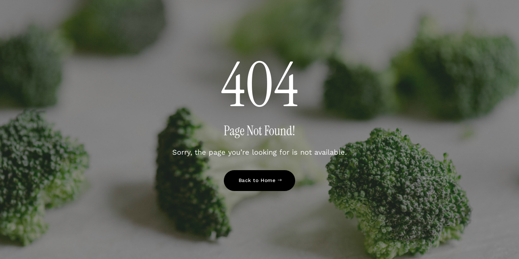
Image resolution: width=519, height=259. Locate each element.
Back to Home (257, 180)
